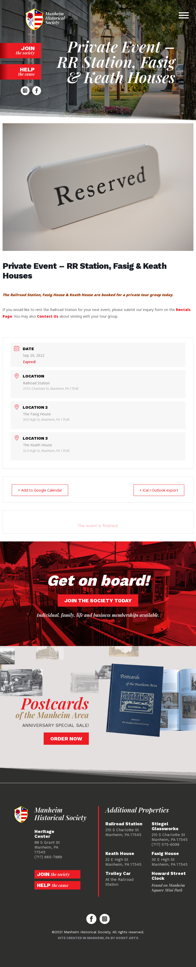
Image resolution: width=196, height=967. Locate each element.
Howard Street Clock (169, 876)
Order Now (66, 738)
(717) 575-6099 (165, 844)
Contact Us (47, 316)
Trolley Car (118, 873)
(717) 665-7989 (48, 856)
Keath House (119, 853)
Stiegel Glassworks (165, 826)
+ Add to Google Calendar (42, 490)
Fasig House (165, 853)
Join (20, 50)
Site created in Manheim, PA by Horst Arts (98, 938)
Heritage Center (44, 834)
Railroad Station (123, 823)
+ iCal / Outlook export (156, 490)
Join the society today (98, 600)
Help (20, 71)
